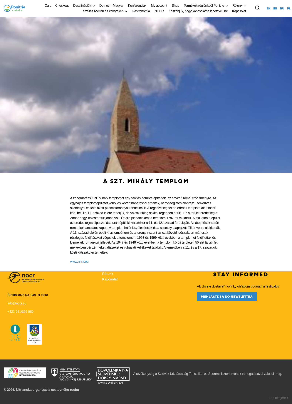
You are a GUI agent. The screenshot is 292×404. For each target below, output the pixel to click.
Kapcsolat (239, 11)
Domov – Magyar (111, 5)
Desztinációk (82, 5)
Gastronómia (141, 11)
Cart (48, 5)
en (275, 8)
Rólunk (237, 5)
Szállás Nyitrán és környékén (103, 11)
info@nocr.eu (16, 303)
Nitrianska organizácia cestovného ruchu (47, 390)
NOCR (159, 11)
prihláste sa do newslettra (227, 296)
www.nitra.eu (79, 261)
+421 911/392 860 (20, 311)
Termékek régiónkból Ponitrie (204, 5)
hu (282, 8)
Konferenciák (137, 5)
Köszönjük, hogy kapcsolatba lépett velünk (198, 11)
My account (159, 5)
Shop (175, 5)
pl (289, 8)
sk (268, 8)
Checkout (62, 5)
